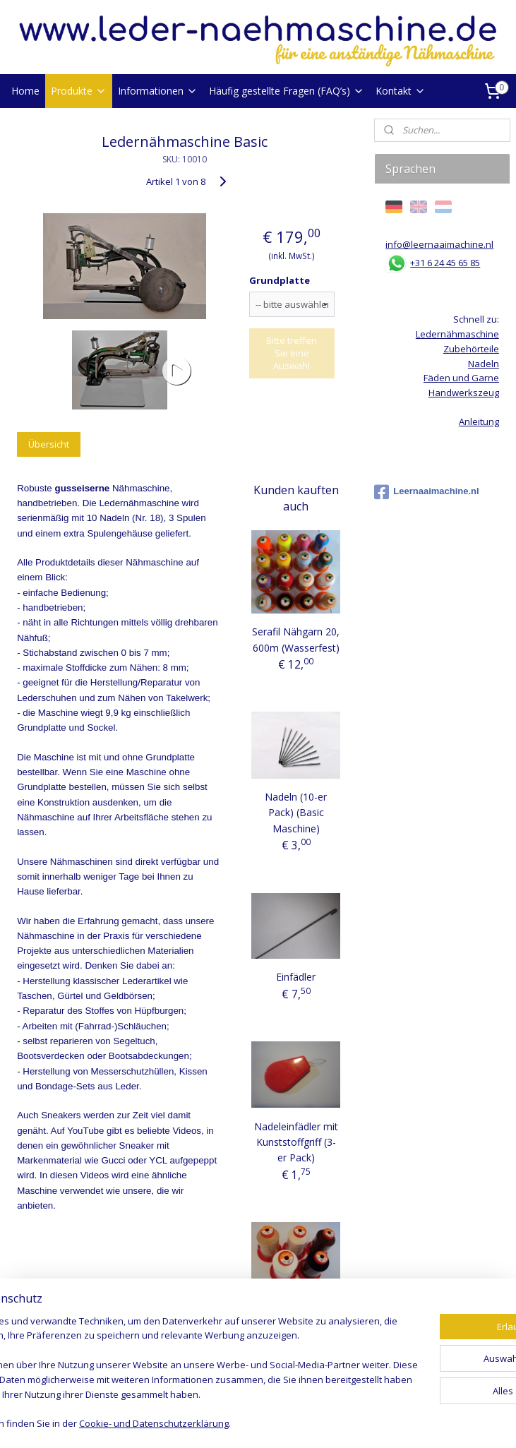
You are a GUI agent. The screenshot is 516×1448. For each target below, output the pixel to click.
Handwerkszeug (463, 392)
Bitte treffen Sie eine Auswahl (291, 353)
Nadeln (483, 363)
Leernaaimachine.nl (426, 492)
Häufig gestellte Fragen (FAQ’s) (286, 90)
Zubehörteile (471, 348)
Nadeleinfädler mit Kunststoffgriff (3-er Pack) (296, 1142)
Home (25, 90)
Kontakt (401, 90)
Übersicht (48, 444)
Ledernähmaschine (457, 334)
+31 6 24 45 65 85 (445, 262)
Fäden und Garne (461, 377)
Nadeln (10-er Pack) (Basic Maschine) (296, 812)
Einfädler (296, 976)
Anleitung (479, 421)
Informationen (158, 90)
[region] (165, 1344)
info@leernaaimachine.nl (439, 244)
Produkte (79, 90)
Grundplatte (279, 280)
